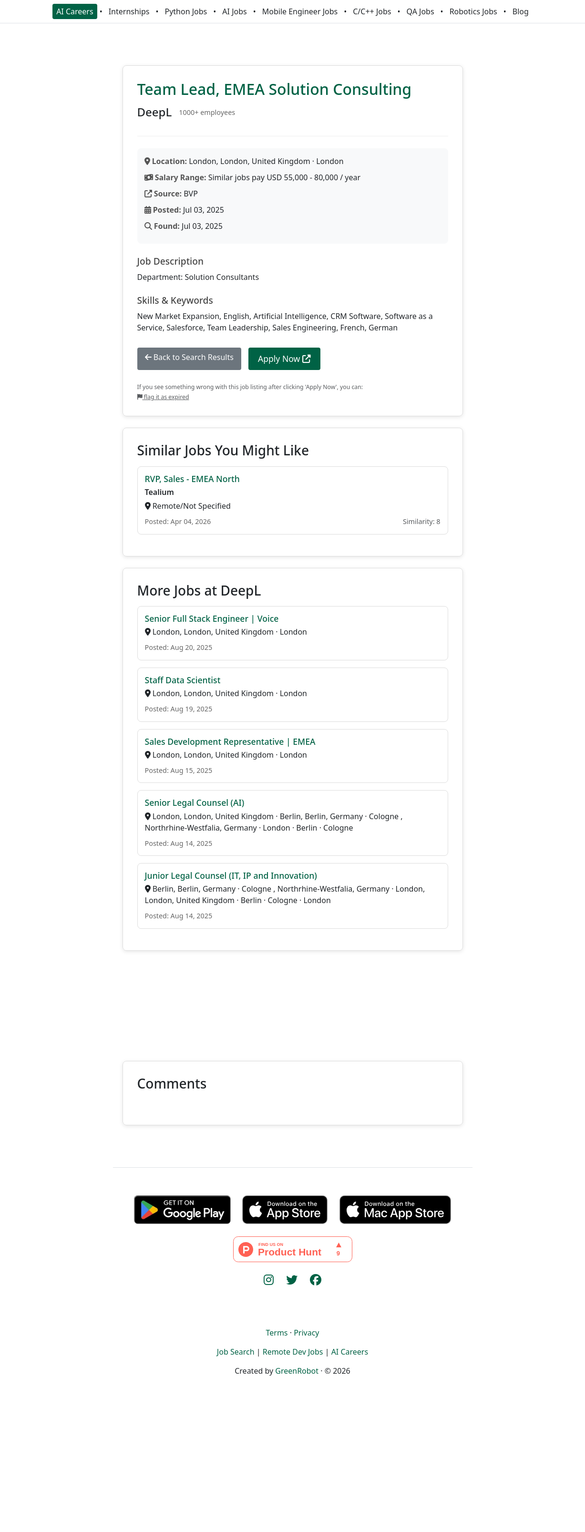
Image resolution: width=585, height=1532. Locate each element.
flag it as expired (163, 397)
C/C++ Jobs (372, 11)
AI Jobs (234, 11)
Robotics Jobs (473, 11)
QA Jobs (420, 11)
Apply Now (284, 358)
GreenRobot (296, 1371)
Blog (521, 11)
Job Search (236, 1352)
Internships (129, 11)
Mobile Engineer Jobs (300, 11)
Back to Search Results (189, 357)
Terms (276, 1332)
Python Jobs (186, 11)
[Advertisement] (292, 1000)
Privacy (306, 1332)
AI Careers (74, 11)
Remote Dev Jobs (293, 1352)
